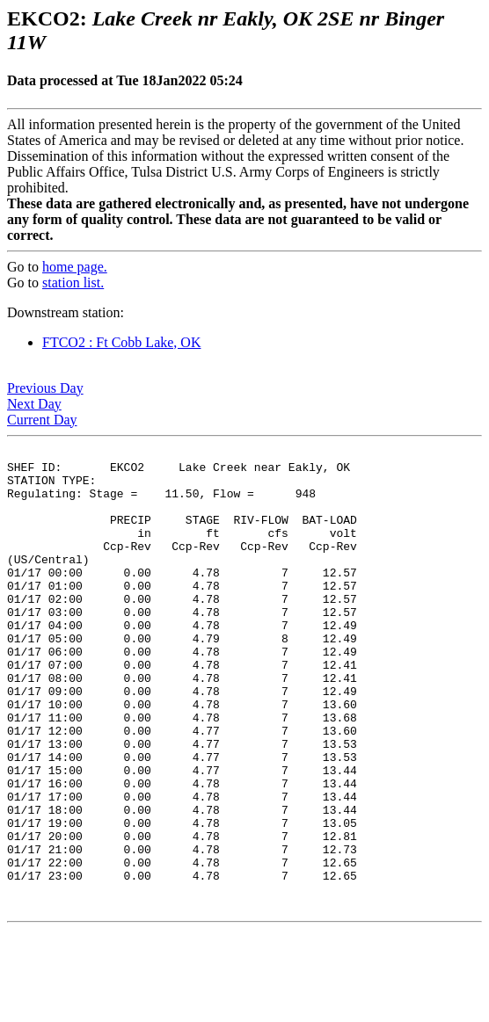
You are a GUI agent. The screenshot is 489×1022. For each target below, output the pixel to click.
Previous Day (45, 388)
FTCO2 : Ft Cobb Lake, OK (121, 342)
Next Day (34, 403)
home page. (74, 266)
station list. (73, 282)
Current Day (42, 419)
